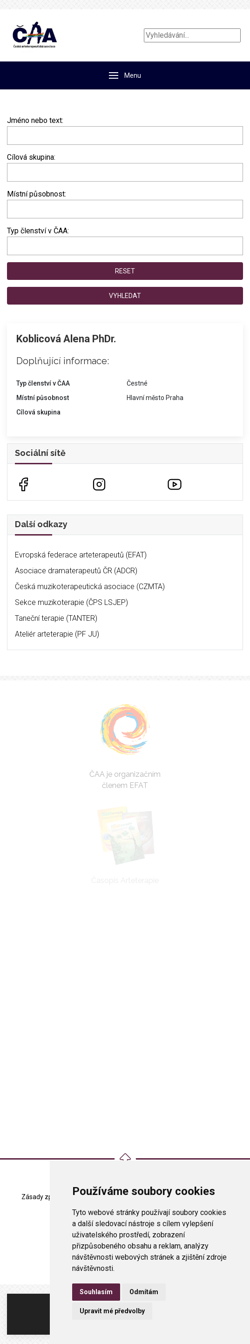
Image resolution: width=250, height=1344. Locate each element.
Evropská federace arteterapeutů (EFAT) (81, 554)
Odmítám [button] (143, 1292)
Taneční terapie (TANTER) (56, 618)
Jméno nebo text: (35, 120)
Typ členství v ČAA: (38, 230)
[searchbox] (12, 170)
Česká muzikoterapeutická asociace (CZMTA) (90, 586)
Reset (125, 271)
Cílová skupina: (31, 157)
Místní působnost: (36, 194)
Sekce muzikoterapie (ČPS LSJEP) (71, 602)
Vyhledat (125, 295)
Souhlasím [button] (96, 1292)
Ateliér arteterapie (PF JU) (57, 634)
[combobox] (125, 172)
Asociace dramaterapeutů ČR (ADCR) (76, 570)
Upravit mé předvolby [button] (112, 1311)
